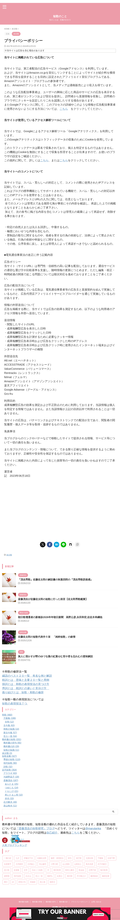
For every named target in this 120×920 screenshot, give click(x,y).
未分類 (9, 555)
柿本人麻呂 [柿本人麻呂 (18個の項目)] (69, 870)
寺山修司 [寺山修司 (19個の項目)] (42, 864)
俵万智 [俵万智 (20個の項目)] (78, 858)
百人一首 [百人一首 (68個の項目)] (39, 876)
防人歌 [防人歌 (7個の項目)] (42, 882)
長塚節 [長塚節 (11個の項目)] (32, 882)
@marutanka (93, 828)
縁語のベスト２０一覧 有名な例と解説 (27, 675)
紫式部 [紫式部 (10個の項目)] (69, 876)
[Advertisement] (60, 511)
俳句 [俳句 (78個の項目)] (70, 858)
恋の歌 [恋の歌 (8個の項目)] (6, 870)
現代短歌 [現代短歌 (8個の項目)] (17, 876)
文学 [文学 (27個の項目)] (25, 870)
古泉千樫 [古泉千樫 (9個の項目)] (111, 858)
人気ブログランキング (14, 845)
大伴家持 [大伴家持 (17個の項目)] (19, 864)
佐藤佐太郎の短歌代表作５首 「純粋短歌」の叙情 (46, 636)
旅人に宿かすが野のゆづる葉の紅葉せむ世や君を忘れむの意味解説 (55, 656)
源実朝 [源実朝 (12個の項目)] (6, 876)
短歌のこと (60, 16)
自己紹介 (52, 832)
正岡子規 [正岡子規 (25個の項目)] (92, 870)
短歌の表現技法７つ (15, 703)
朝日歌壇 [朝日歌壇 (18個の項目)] (57, 870)
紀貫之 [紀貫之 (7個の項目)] (59, 876)
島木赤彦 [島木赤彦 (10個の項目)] (89, 864)
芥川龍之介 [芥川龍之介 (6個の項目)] (81, 876)
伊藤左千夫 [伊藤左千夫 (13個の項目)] (28, 858)
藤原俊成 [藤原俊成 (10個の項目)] (94, 876)
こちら (64, 108)
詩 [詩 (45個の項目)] (13, 882)
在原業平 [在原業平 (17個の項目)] (7, 864)
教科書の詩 (63, 905)
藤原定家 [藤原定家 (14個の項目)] (105, 876)
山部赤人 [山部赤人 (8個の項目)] (77, 864)
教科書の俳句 (51, 905)
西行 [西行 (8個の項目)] (6, 882)
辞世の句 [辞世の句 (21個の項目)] (22, 882)
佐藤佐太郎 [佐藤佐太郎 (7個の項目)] (41, 858)
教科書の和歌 (37, 905)
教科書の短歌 (24, 905)
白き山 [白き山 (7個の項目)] (28, 876)
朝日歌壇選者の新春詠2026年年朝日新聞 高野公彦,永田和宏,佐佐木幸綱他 (60, 617)
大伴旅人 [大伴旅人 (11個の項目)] (31, 864)
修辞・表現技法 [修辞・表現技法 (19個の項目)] (57, 858)
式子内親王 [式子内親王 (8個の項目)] (102, 864)
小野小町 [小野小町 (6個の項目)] (54, 864)
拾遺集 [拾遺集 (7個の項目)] (16, 870)
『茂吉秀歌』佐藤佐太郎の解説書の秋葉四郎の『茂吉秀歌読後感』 (55, 579)
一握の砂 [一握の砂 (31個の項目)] (7, 858)
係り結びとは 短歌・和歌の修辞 (23, 692)
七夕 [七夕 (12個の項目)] (17, 858)
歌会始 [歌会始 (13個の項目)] (81, 870)
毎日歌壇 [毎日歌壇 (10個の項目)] (104, 870)
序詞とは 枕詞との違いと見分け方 (25, 688)
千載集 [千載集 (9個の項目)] (100, 858)
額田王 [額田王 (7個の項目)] (52, 882)
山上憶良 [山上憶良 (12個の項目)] (66, 864)
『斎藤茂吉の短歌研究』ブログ (35, 828)
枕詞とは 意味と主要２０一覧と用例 (25, 679)
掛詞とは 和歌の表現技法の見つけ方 (25, 683)
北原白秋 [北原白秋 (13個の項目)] (89, 858)
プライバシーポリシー (79, 905)
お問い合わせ (96, 905)
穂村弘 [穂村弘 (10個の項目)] (50, 876)
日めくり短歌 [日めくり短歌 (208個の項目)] (37, 870)
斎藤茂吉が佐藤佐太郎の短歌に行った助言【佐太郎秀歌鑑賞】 (53, 599)
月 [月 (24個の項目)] (48, 870)
